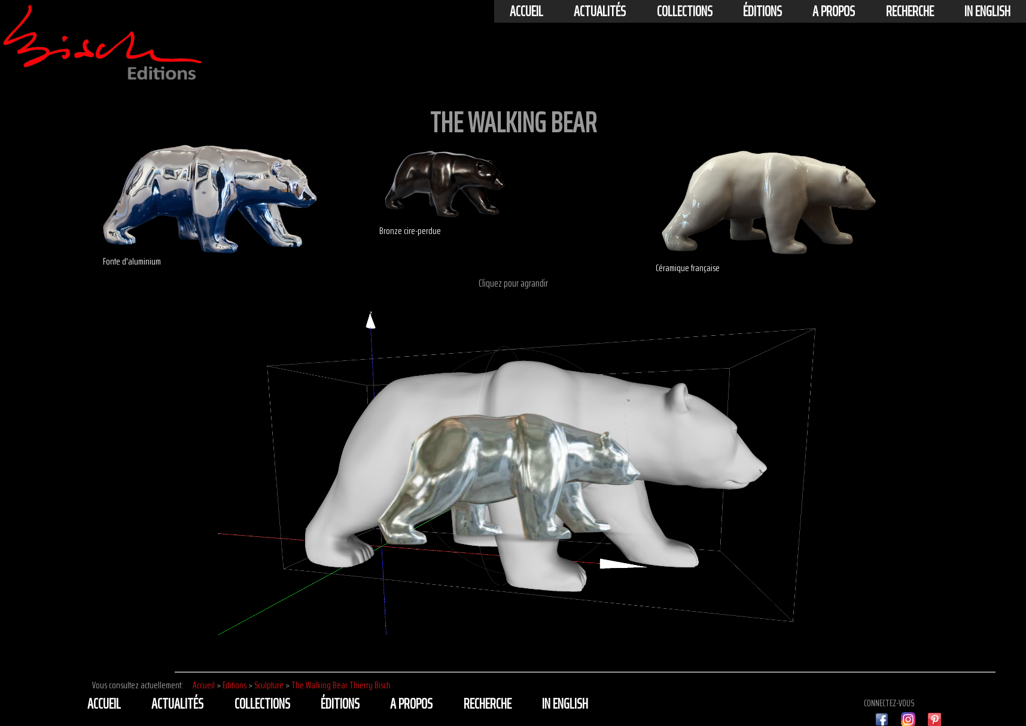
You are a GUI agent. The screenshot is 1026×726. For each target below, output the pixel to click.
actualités (600, 11)
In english (987, 11)
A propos (833, 11)
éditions (762, 11)
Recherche (910, 11)
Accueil (526, 11)
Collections (685, 11)
